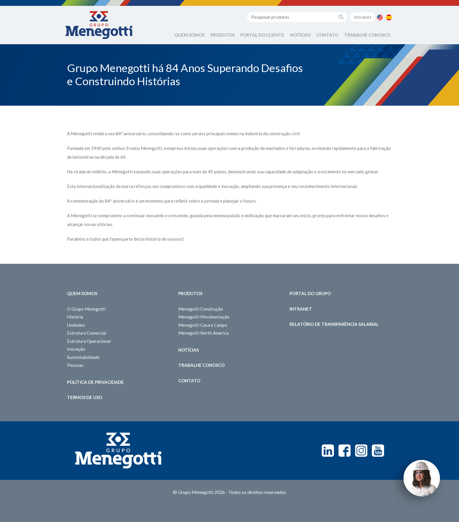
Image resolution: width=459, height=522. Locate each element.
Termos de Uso (84, 397)
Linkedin (328, 450)
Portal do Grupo (310, 293)
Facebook (344, 450)
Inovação (76, 349)
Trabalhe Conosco (367, 34)
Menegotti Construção (200, 309)
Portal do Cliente (262, 34)
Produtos (222, 34)
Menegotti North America (203, 333)
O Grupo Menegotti (86, 309)
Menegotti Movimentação (204, 316)
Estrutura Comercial (86, 333)
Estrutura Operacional (89, 341)
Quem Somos (189, 34)
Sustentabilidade (83, 357)
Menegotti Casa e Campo (202, 325)
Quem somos (82, 293)
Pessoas (75, 365)
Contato (327, 34)
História (75, 316)
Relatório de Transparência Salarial (334, 324)
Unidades (76, 325)
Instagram (361, 450)
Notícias (300, 34)
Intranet (362, 17)
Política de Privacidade (95, 382)
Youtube (378, 450)
